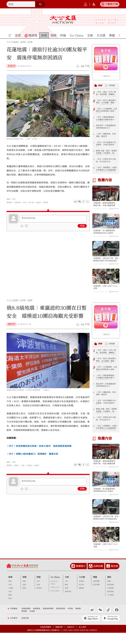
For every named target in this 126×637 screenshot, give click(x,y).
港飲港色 (68, 596)
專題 (95, 581)
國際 (30, 303)
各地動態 (110, 592)
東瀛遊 (40, 202)
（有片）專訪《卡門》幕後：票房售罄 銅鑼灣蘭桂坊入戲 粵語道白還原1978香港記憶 (106, 93)
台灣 (25, 202)
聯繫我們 (59, 631)
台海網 (32, 615)
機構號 (81, 592)
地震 (23, 467)
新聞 (23, 42)
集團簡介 (81, 570)
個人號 (81, 589)
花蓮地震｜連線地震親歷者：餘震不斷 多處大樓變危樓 (105, 204)
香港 (30, 42)
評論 (82, 226)
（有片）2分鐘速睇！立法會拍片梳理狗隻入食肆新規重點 (106, 110)
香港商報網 (26, 613)
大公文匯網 (12, 42)
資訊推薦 (110, 589)
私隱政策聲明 (45, 631)
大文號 (82, 581)
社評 (38, 585)
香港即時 (11, 66)
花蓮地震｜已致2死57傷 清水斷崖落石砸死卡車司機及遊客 (105, 261)
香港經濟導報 (48, 613)
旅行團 (32, 202)
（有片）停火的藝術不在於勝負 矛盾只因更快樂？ (106, 144)
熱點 (24, 585)
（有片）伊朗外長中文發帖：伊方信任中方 (106, 160)
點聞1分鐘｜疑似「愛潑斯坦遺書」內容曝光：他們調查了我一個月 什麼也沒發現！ (106, 152)
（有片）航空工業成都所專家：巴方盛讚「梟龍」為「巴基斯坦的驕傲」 (106, 102)
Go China (55, 581)
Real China (55, 595)
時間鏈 (112, 85)
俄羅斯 (16, 467)
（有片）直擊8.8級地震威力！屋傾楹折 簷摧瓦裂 (32, 456)
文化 (66, 585)
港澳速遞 (110, 596)
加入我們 (82, 631)
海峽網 (78, 613)
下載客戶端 (111, 4)
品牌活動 (98, 570)
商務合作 (70, 631)
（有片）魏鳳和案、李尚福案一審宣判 (106, 135)
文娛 (67, 581)
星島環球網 (60, 613)
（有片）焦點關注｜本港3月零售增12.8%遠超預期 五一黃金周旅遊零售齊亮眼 (106, 169)
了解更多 (106, 76)
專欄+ (109, 585)
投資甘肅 (25, 622)
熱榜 (100, 85)
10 (94, 168)
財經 (10, 603)
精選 (24, 592)
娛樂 (66, 592)
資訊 (109, 581)
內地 (10, 589)
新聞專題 (96, 585)
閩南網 (24, 615)
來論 (38, 589)
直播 (24, 589)
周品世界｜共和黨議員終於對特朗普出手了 (106, 127)
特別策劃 (96, 589)
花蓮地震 (17, 202)
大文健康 (110, 599)
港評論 (39, 592)
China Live (55, 592)
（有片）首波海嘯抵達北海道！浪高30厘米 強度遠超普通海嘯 (39, 448)
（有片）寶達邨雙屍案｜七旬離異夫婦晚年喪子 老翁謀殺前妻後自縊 (106, 118)
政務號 (81, 585)
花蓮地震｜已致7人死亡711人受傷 (105, 289)
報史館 (114, 570)
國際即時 (11, 326)
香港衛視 (36, 613)
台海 (10, 596)
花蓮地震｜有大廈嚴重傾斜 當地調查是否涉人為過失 (105, 232)
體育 (66, 589)
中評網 (70, 613)
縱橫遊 (48, 202)
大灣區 (10, 592)
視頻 (24, 581)
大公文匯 (63, 19)
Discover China (54, 586)
